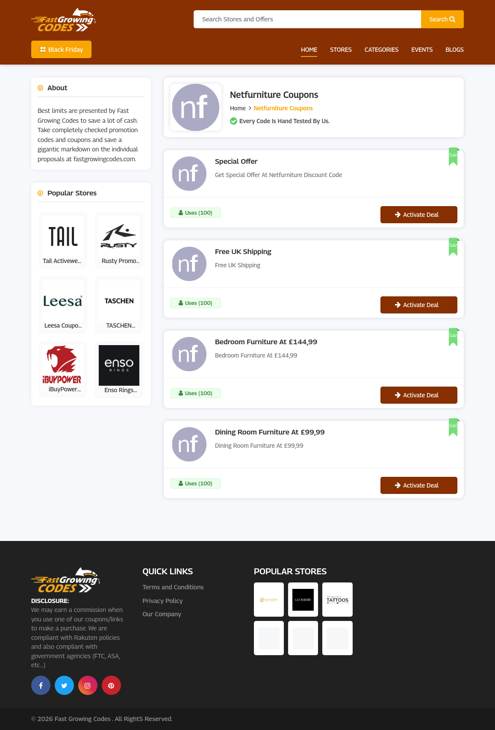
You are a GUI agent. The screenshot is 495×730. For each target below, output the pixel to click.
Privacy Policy (162, 600)
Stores (341, 49)
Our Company (161, 614)
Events (422, 49)
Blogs (454, 49)
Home (309, 49)
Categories (381, 49)
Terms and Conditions (172, 587)
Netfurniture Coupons (283, 108)
